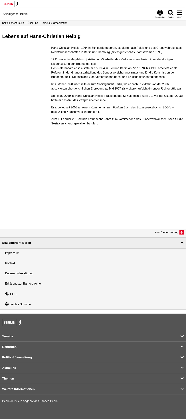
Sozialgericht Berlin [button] (16, 243)
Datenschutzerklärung (19, 273)
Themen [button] (8, 378)
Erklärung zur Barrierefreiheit (23, 283)
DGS (10, 294)
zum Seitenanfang (166, 232)
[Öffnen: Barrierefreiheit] (160, 14)
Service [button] (7, 336)
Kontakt (10, 263)
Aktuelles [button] (9, 368)
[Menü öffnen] (179, 14)
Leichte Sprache (18, 304)
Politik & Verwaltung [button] (17, 357)
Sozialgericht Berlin (13, 22)
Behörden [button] (9, 347)
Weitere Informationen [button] (18, 389)
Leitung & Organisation (54, 22)
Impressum (12, 253)
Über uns (33, 22)
